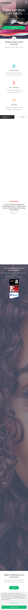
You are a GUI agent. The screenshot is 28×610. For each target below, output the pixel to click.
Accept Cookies (14, 607)
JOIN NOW (14, 27)
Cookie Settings (14, 602)
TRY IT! (14, 587)
